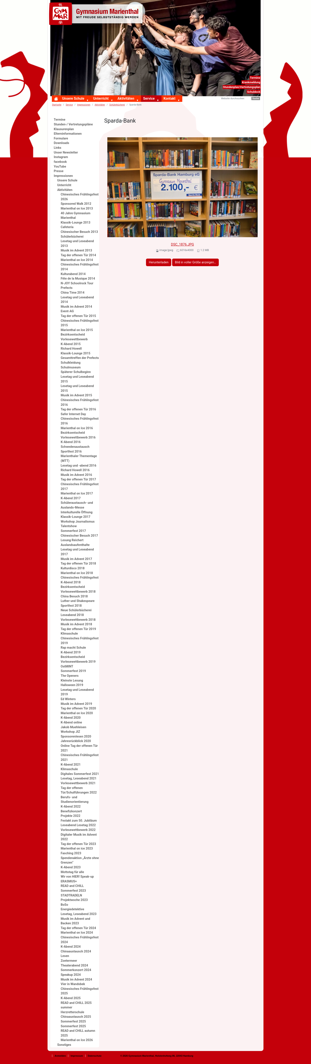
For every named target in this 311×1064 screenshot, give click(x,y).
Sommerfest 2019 (73, 671)
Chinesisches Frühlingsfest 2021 (79, 757)
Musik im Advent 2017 (76, 559)
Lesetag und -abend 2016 (78, 465)
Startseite (56, 105)
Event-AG (67, 311)
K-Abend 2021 (71, 764)
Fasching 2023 (71, 853)
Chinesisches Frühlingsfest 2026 (79, 197)
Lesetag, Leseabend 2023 (79, 914)
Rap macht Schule (73, 648)
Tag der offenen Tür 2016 (78, 409)
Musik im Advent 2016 (76, 475)
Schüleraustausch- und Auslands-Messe (77, 505)
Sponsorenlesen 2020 (76, 736)
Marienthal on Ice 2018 (77, 573)
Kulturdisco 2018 (72, 568)
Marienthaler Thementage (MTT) (79, 458)
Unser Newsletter (66, 152)
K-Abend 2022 (71, 806)
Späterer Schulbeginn (76, 372)
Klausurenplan (64, 129)
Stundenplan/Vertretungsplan (241, 87)
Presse (58, 171)
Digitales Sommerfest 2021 (80, 774)
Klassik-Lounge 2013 (75, 222)
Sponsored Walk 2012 (76, 204)
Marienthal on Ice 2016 (77, 428)
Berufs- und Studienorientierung (75, 799)
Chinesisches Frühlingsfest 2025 (79, 991)
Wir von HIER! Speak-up (77, 876)
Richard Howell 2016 (75, 470)
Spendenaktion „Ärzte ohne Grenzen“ (80, 860)
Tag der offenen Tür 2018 (78, 563)
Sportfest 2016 (71, 451)
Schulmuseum (71, 367)
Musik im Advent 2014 (76, 307)
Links (57, 148)
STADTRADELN (71, 895)
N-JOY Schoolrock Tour (77, 283)
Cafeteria (67, 227)
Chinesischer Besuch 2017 (79, 536)
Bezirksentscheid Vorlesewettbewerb (74, 337)
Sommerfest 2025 (73, 1021)
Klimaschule (69, 633)
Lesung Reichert (72, 540)
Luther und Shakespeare (78, 601)
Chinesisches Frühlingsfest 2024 (79, 940)
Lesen (65, 956)
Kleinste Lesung (72, 680)
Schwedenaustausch (75, 447)
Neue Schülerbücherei (76, 610)
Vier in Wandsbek (73, 984)
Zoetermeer (69, 961)
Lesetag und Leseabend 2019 (77, 692)
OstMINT (67, 666)
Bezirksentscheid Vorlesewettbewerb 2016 (78, 435)
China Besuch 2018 (74, 596)
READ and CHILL (72, 886)
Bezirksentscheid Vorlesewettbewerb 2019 (78, 659)
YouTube (60, 166)
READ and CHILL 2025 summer (76, 1005)
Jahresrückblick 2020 (76, 741)
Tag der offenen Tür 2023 (78, 844)
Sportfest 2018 (71, 606)
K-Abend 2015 (71, 344)
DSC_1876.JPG (182, 244)
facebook (60, 162)
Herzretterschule (72, 1012)
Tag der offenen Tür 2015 (78, 316)
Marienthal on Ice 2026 (77, 1040)
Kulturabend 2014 (73, 274)
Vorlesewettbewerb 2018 (78, 620)
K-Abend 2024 (71, 947)
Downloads (61, 143)
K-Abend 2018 (71, 582)
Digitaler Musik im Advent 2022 (79, 837)
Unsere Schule (73, 98)
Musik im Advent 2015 (76, 395)
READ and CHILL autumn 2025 (78, 1033)
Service (149, 98)
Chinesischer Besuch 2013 (79, 232)
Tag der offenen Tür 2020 (78, 708)
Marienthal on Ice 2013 (77, 208)
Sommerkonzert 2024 (76, 970)
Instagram (61, 157)
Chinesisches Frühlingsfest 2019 (79, 641)
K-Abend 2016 (71, 442)
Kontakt (169, 98)
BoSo (64, 905)
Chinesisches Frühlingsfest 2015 (79, 323)
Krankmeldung (251, 82)
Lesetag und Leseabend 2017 (77, 552)
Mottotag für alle (72, 872)
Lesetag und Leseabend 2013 (77, 243)
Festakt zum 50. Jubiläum (79, 820)
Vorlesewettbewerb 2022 (78, 830)
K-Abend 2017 (71, 498)
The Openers (70, 676)
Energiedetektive (72, 909)
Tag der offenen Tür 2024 (78, 928)
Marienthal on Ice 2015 (77, 330)
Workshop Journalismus (78, 521)
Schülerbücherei (117, 105)
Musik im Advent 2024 (76, 979)
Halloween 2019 (72, 685)
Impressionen (83, 105)
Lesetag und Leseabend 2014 (77, 300)
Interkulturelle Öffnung (76, 512)
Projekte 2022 (70, 816)
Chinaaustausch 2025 (76, 1017)
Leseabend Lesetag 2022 (78, 825)
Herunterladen (158, 262)
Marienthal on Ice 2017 (77, 493)
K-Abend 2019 (71, 652)
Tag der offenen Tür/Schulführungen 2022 (79, 790)
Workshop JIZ (70, 732)
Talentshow (69, 526)
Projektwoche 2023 (74, 900)
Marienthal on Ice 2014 (77, 260)
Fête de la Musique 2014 (78, 278)
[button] (88, 100)
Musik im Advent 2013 (76, 250)
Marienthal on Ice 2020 (77, 713)
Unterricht (100, 98)
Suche (255, 98)
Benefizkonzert (71, 811)
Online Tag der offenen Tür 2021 (79, 748)
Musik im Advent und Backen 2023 (75, 921)
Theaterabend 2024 (74, 965)
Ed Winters (68, 699)
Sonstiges (64, 1045)
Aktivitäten (125, 98)
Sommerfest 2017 (73, 531)
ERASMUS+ (69, 881)
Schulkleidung (71, 363)
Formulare (61, 138)
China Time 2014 (72, 292)
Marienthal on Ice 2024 (77, 932)
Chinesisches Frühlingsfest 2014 (79, 267)
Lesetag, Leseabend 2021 (79, 778)
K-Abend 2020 (71, 718)
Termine (255, 77)
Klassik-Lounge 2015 (75, 353)
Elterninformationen (68, 134)
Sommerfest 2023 (73, 891)
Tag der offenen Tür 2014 (78, 255)
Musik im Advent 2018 (76, 624)
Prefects (67, 288)
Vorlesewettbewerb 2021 (78, 783)
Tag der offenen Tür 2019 (78, 629)
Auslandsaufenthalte (75, 545)
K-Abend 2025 (71, 998)
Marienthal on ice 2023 (77, 848)
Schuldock (253, 91)
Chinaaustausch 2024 (76, 951)
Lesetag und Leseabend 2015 (77, 379)
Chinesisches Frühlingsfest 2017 (79, 486)
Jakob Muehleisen (73, 727)
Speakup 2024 (71, 975)
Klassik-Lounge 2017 (75, 517)
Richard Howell (71, 348)
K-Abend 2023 (71, 867)
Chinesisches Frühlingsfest (79, 577)
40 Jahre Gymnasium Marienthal (75, 215)
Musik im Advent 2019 (76, 704)
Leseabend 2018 (72, 615)
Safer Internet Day (73, 414)
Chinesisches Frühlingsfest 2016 (79, 402)
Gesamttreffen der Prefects (80, 358)
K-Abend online (71, 722)
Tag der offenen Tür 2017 (78, 479)
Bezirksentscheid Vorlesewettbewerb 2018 (78, 589)
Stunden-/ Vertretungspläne (73, 124)
